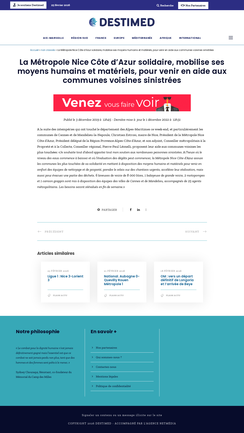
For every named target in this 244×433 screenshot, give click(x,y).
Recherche (165, 5)
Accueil (34, 50)
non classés (48, 50)
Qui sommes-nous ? (109, 357)
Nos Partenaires (193, 5)
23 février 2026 (58, 271)
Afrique (166, 38)
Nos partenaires (106, 347)
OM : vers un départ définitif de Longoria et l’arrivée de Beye (177, 280)
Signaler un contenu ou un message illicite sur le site (122, 415)
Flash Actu (60, 295)
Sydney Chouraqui (27, 372)
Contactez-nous (106, 367)
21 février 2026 (114, 271)
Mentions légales (107, 376)
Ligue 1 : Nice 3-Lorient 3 (65, 278)
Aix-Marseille (53, 38)
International (190, 38)
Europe (119, 38)
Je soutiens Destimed (28, 5)
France (100, 38)
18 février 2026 (171, 271)
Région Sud (79, 38)
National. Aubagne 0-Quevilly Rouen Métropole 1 (121, 280)
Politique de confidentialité (113, 386)
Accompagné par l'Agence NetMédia (145, 423)
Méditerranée (142, 38)
